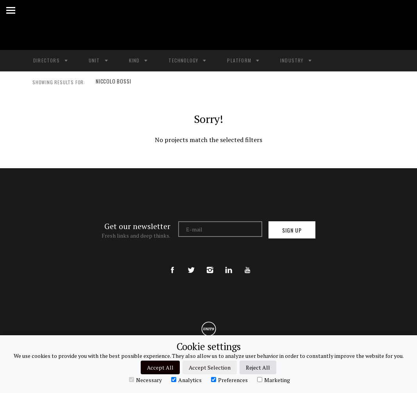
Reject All (258, 367)
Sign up (292, 230)
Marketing (273, 379)
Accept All (160, 367)
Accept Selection (210, 367)
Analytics (186, 379)
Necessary (145, 379)
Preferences (229, 379)
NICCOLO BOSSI (112, 82)
